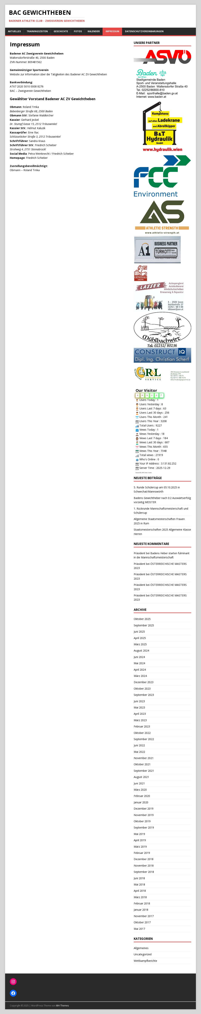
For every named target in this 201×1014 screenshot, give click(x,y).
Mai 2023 (139, 707)
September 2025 (144, 625)
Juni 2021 (139, 783)
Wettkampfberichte (145, 961)
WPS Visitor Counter (147, 472)
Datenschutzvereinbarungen (144, 31)
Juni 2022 (139, 745)
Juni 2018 (139, 878)
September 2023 (144, 695)
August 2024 (141, 650)
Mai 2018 (139, 884)
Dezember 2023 (143, 682)
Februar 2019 (142, 853)
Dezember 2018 (143, 859)
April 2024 (140, 669)
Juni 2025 (139, 631)
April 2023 (140, 713)
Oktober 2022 (142, 733)
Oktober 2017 (142, 922)
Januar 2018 (141, 909)
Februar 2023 (142, 726)
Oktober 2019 (142, 821)
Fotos (78, 31)
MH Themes (62, 1005)
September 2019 (144, 827)
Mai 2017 (139, 929)
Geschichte (61, 31)
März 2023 (140, 720)
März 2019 (140, 846)
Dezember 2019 (143, 808)
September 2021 (144, 770)
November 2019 (144, 815)
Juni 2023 (139, 701)
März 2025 (140, 644)
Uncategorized (143, 954)
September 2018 (144, 872)
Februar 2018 (142, 903)
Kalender (94, 31)
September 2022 (144, 739)
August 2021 (141, 777)
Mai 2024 (139, 663)
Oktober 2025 (142, 619)
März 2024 (140, 676)
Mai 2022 (139, 752)
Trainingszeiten (37, 31)
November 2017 (144, 916)
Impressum (112, 31)
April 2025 (140, 638)
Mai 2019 (139, 834)
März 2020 (140, 789)
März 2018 (140, 897)
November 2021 (144, 758)
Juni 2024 (139, 657)
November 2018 (144, 865)
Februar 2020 (142, 796)
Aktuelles (14, 31)
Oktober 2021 (142, 764)
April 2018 (140, 890)
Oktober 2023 (142, 688)
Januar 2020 (141, 802)
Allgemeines (141, 948)
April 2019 (140, 840)
